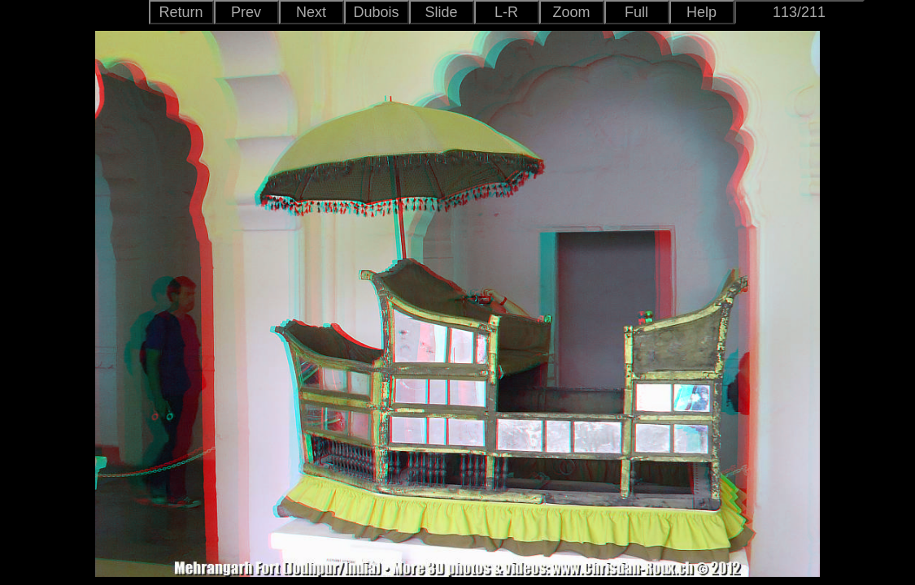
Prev (246, 12)
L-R (506, 12)
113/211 (799, 12)
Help (701, 12)
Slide (441, 12)
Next (311, 12)
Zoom (571, 12)
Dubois (376, 12)
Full (636, 12)
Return (181, 12)
